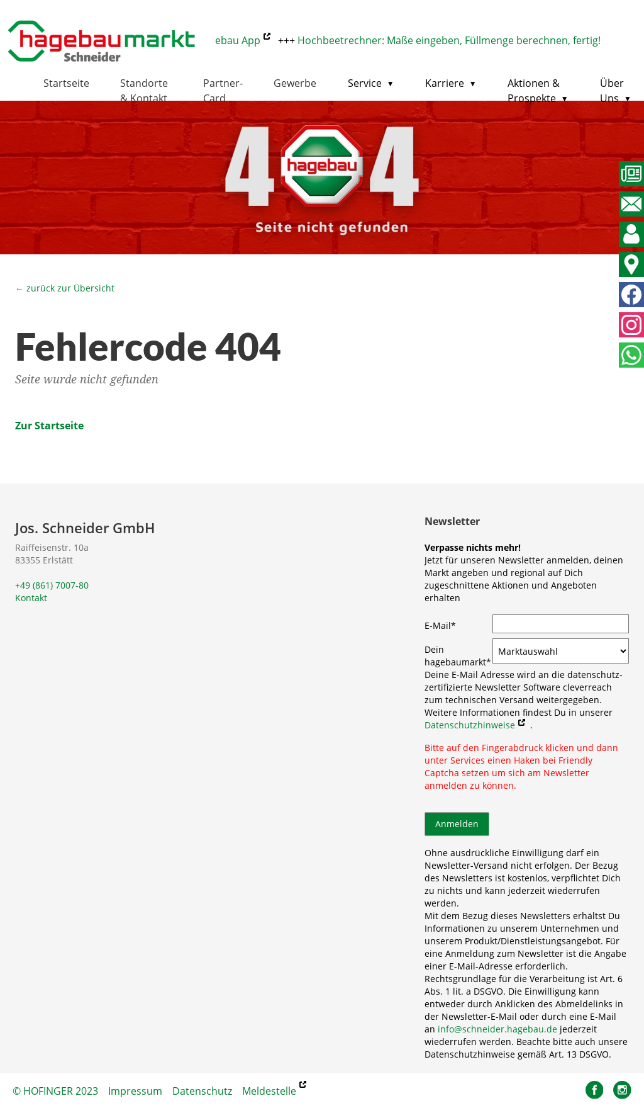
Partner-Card (223, 90)
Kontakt (31, 598)
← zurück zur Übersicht (64, 288)
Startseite (66, 83)
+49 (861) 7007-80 (52, 585)
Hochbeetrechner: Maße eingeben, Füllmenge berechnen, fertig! (453, 40)
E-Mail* (440, 625)
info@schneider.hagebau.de (497, 1029)
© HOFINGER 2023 (55, 1091)
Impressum (135, 1091)
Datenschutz (202, 1091)
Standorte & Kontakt (144, 90)
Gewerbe (295, 83)
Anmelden (457, 824)
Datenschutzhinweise (470, 725)
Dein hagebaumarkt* (458, 655)
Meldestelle (269, 1091)
